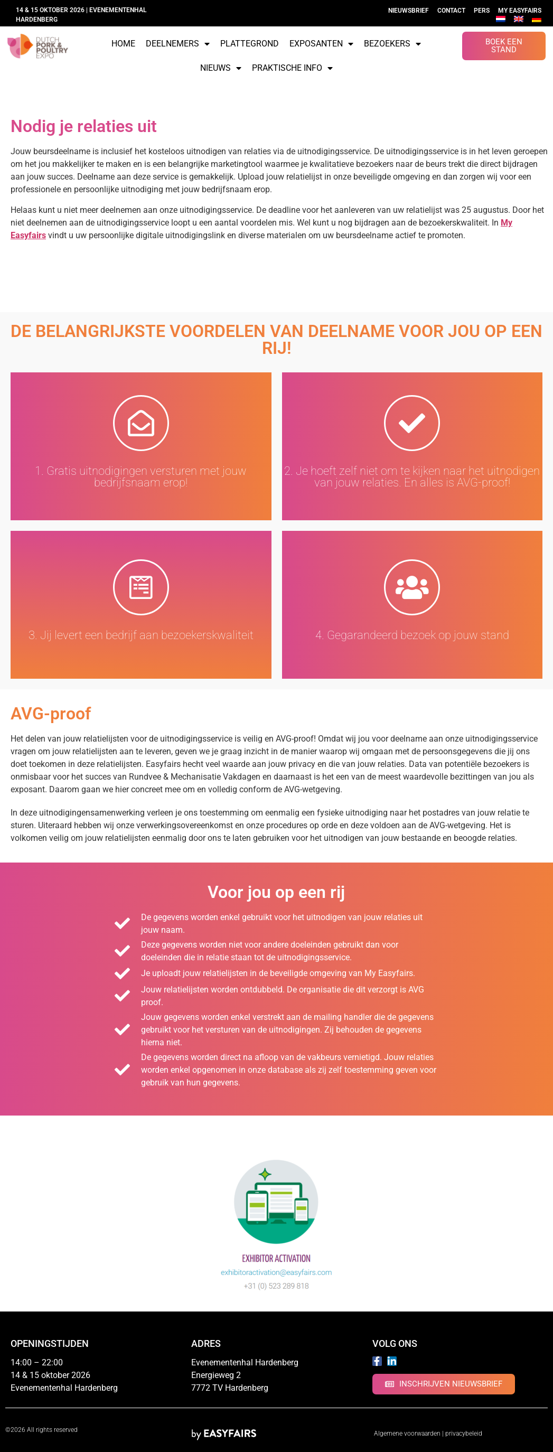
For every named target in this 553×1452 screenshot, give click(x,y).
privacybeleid (463, 1433)
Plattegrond (249, 44)
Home (123, 44)
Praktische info (292, 68)
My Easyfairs (519, 10)
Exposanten (321, 43)
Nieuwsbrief (408, 10)
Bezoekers (392, 43)
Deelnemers (178, 43)
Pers (482, 10)
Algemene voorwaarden (407, 1433)
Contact (451, 10)
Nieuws (220, 68)
